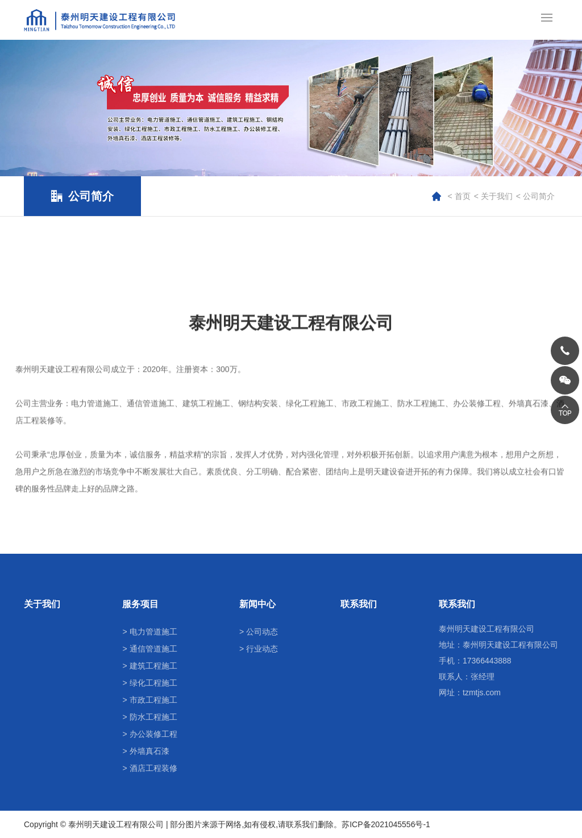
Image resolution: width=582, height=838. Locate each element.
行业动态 (262, 648)
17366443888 (487, 660)
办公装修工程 (153, 734)
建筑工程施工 (153, 665)
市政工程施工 (153, 699)
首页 (463, 196)
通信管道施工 (153, 648)
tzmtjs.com (482, 692)
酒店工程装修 (153, 768)
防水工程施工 (153, 716)
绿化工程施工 (153, 682)
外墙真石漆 (149, 751)
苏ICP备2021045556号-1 (386, 824)
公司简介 (539, 196)
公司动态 (262, 631)
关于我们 (497, 196)
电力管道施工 (153, 631)
